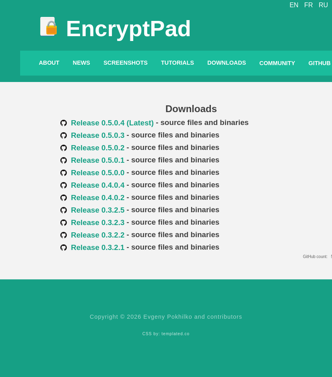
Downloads (226, 62)
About (49, 62)
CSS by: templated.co (166, 334)
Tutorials (177, 62)
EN (293, 5)
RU (323, 5)
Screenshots (125, 62)
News (81, 62)
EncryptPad (128, 28)
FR (308, 5)
